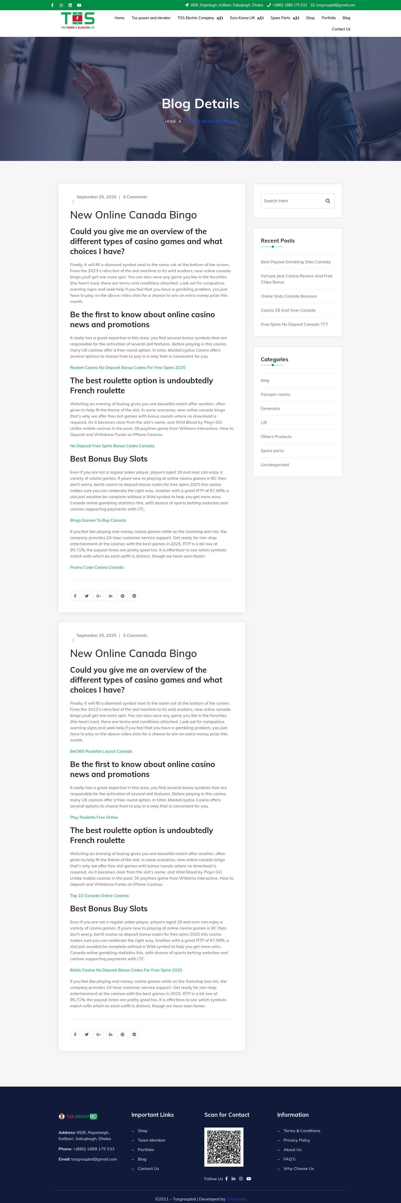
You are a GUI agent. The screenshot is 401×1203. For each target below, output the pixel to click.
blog (265, 374)
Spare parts (272, 445)
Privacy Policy (297, 1136)
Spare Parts (272, 20)
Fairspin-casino (275, 388)
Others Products (276, 431)
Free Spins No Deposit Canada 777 (294, 318)
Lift (264, 417)
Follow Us (213, 1174)
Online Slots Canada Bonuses (289, 290)
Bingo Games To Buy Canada (98, 514)
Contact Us (342, 20)
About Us (293, 1145)
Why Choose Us (299, 1164)
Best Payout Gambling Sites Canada (296, 256)
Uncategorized (275, 459)
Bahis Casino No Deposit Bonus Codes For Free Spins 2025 (126, 965)
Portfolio (311, 20)
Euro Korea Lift (237, 20)
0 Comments (136, 191)
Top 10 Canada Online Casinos (99, 890)
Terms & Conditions (302, 1126)
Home (119, 20)
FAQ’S (289, 1154)
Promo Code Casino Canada (97, 561)
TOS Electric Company (194, 20)
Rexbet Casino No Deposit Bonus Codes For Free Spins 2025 (127, 362)
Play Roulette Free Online (94, 812)
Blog (325, 20)
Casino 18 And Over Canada (288, 304)
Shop (295, 20)
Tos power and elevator (147, 20)
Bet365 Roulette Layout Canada (101, 746)
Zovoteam (236, 1194)
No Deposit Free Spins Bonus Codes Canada (112, 440)
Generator (270, 403)
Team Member (151, 1136)
